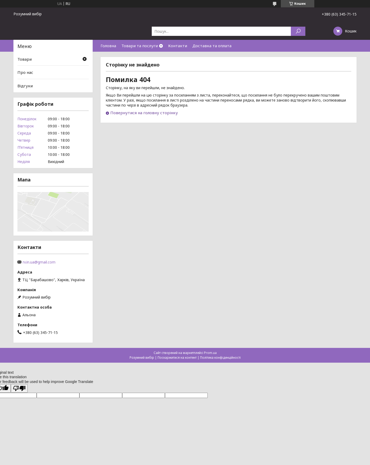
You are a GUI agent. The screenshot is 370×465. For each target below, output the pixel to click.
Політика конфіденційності (220, 357)
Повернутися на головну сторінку (144, 112)
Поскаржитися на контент (177, 357)
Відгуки (25, 85)
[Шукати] (298, 31)
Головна (108, 45)
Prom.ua (210, 353)
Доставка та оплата (211, 45)
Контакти (177, 45)
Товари (24, 59)
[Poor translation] (19, 388)
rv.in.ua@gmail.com (39, 262)
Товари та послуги (139, 45)
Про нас (25, 72)
